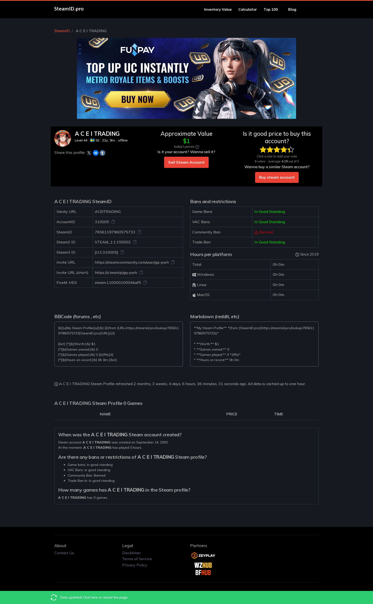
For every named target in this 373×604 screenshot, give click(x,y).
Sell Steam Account (186, 162)
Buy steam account (277, 177)
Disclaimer (131, 552)
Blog (294, 9)
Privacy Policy (134, 565)
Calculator (247, 9)
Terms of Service (137, 558)
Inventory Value (218, 9)
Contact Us (64, 552)
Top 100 (273, 9)
